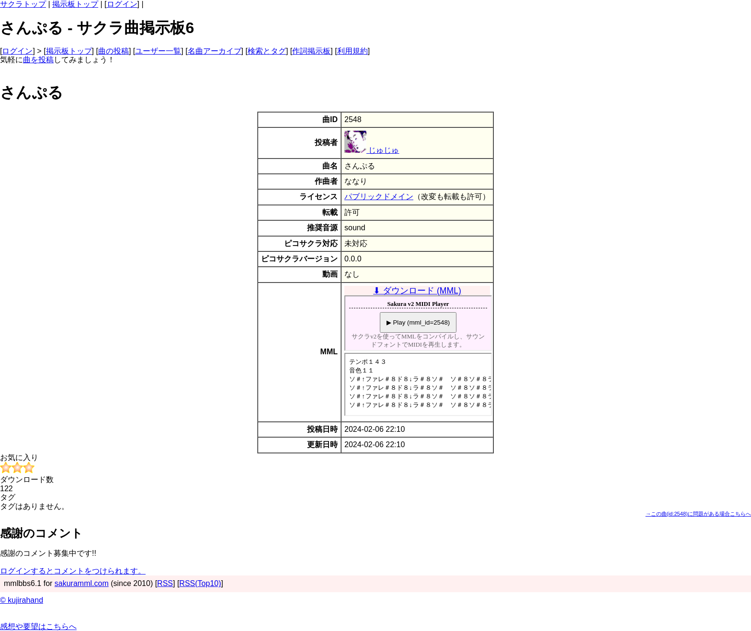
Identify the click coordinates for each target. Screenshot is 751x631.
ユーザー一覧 (158, 51)
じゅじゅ (371, 150)
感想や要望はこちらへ (38, 626)
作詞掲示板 (311, 51)
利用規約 (352, 51)
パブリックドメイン (378, 196)
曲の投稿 (113, 51)
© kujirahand (21, 600)
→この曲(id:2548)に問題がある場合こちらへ (698, 514)
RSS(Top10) (200, 583)
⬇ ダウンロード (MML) (417, 290)
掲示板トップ (75, 4)
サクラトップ (23, 4)
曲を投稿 (38, 60)
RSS (165, 583)
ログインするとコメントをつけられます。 (73, 571)
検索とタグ (267, 51)
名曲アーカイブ (214, 51)
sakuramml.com (82, 583)
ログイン (122, 4)
